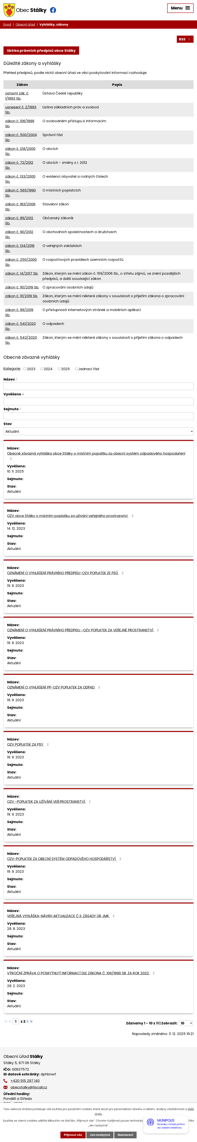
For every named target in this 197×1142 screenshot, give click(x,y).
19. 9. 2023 (15, 585)
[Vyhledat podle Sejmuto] (98, 416)
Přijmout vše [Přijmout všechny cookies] (73, 1135)
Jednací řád (88, 368)
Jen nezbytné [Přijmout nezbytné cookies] (100, 1135)
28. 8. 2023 (16, 928)
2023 (31, 368)
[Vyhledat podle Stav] (98, 431)
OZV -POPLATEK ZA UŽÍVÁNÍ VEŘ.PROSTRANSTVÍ (49, 801)
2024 (48, 368)
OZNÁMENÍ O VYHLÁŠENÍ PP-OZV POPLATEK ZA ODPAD (54, 687)
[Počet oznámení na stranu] (186, 1023)
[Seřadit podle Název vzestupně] (17, 378)
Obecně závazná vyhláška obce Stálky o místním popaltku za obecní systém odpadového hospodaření (96, 455)
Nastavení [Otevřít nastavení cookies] (125, 1135)
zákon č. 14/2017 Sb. (21, 273)
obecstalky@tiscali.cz (28, 1087)
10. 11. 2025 (15, 471)
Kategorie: (12, 368)
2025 (65, 368)
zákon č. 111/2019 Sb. (21, 296)
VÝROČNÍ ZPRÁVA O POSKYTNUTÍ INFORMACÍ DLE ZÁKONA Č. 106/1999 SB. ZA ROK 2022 (81, 973)
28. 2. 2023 (16, 985)
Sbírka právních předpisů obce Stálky (41, 50)
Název (9, 379)
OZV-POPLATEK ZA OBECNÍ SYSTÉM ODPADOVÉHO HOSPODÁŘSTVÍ (65, 858)
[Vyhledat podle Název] (98, 386)
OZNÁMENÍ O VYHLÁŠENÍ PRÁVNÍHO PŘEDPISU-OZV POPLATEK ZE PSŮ (66, 573)
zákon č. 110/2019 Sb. (22, 287)
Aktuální (14, 491)
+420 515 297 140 (25, 1080)
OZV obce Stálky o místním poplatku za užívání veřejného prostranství (71, 515)
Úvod (7, 24)
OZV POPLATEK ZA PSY (28, 744)
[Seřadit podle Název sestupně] (17, 380)
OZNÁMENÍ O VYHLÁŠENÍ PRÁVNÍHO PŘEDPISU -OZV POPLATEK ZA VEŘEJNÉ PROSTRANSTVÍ (83, 630)
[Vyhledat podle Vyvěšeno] (98, 401)
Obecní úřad (25, 24)
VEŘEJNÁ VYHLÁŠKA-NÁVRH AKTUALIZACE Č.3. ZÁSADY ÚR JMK (61, 916)
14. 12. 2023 (16, 528)
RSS (185, 39)
